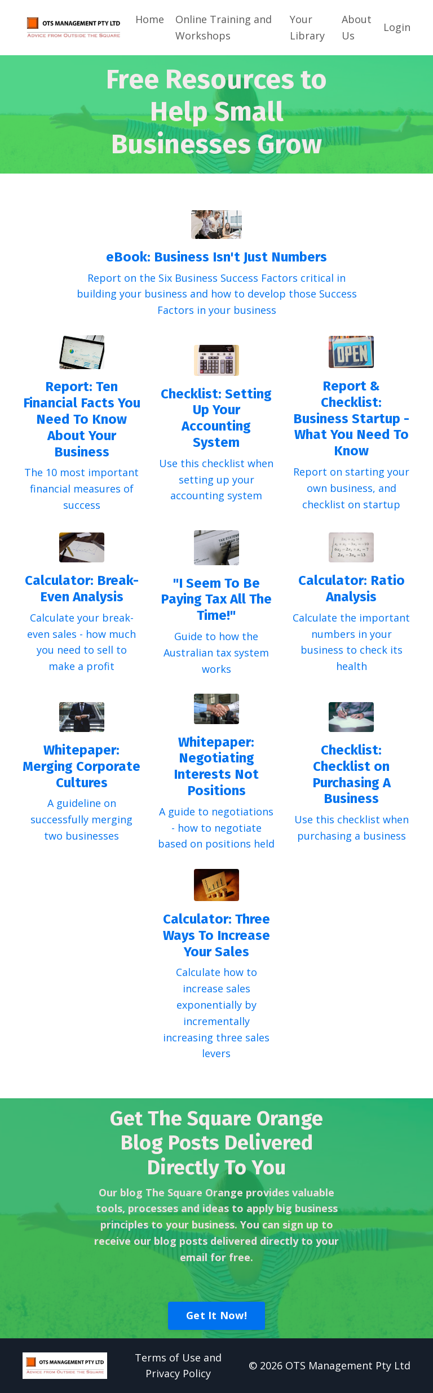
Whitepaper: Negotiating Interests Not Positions (216, 766)
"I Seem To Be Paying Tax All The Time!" (216, 599)
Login (396, 27)
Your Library (307, 27)
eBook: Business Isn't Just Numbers (216, 257)
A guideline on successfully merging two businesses (81, 819)
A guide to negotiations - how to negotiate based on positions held (216, 828)
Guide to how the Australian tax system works (216, 652)
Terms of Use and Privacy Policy (178, 1366)
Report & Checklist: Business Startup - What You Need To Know (351, 418)
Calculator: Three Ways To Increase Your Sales (216, 935)
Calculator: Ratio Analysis (351, 589)
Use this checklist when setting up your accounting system (216, 479)
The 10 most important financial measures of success (81, 488)
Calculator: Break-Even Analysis (82, 589)
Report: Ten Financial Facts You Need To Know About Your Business (81, 419)
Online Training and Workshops (223, 27)
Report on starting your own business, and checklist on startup (351, 488)
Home (149, 19)
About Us (357, 27)
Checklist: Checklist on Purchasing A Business (351, 774)
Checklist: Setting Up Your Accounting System (216, 418)
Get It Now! (216, 1315)
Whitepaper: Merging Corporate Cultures (81, 766)
